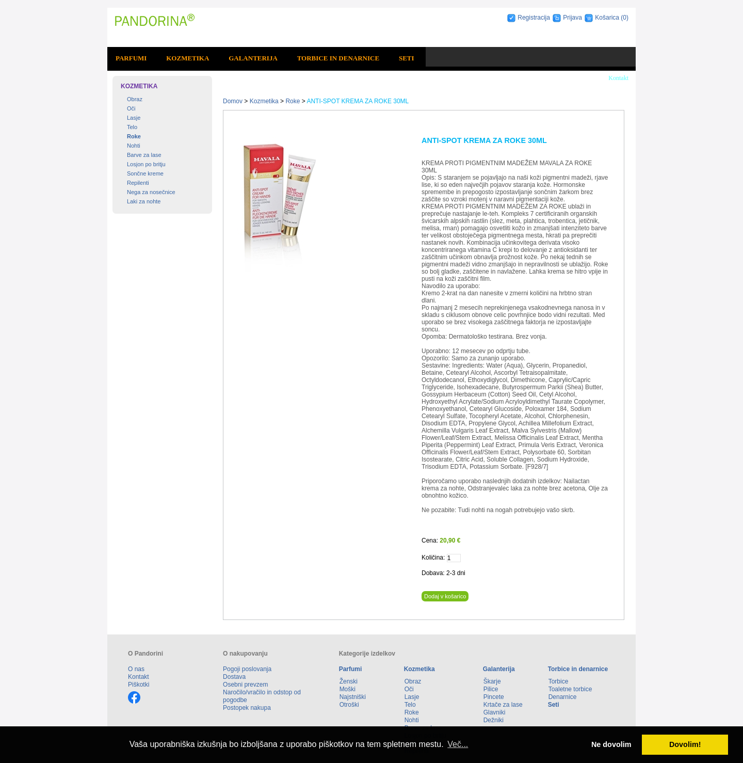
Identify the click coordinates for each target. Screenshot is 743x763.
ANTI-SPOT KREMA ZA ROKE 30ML (357, 101)
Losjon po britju (146, 164)
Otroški (349, 704)
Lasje (133, 118)
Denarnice (562, 697)
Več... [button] (457, 744)
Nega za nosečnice (151, 192)
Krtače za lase (503, 704)
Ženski (349, 681)
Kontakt (618, 78)
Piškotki (138, 684)
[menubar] (266, 58)
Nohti (133, 145)
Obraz (134, 99)
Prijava (572, 17)
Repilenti (138, 183)
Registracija (534, 17)
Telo (132, 127)
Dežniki (493, 720)
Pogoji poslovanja (247, 669)
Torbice (558, 681)
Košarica (608, 17)
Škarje (492, 681)
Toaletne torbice (570, 689)
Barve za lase (144, 155)
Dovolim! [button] (685, 744)
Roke (134, 136)
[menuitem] (132, 58)
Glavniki (494, 712)
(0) (624, 17)
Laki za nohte (143, 201)
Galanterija (253, 58)
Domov (233, 101)
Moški (348, 689)
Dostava (234, 676)
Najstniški (353, 697)
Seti (406, 58)
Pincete (493, 697)
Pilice (490, 689)
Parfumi (131, 58)
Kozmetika (187, 58)
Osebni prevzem (245, 684)
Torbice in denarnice (338, 58)
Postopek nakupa (247, 707)
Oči (131, 108)
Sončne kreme (145, 173)
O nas (136, 669)
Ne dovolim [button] (611, 744)
